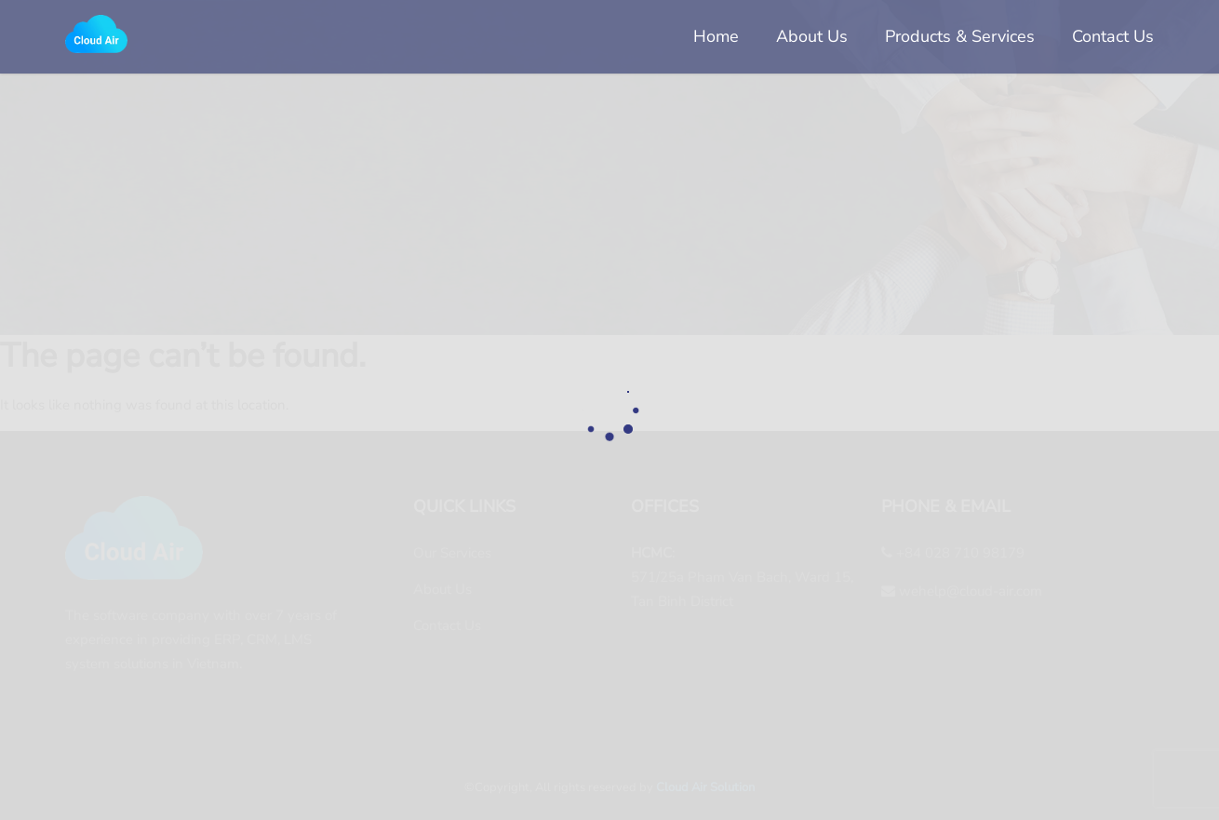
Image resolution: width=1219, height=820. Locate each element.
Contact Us (1113, 36)
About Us (812, 36)
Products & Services (960, 36)
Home (716, 36)
